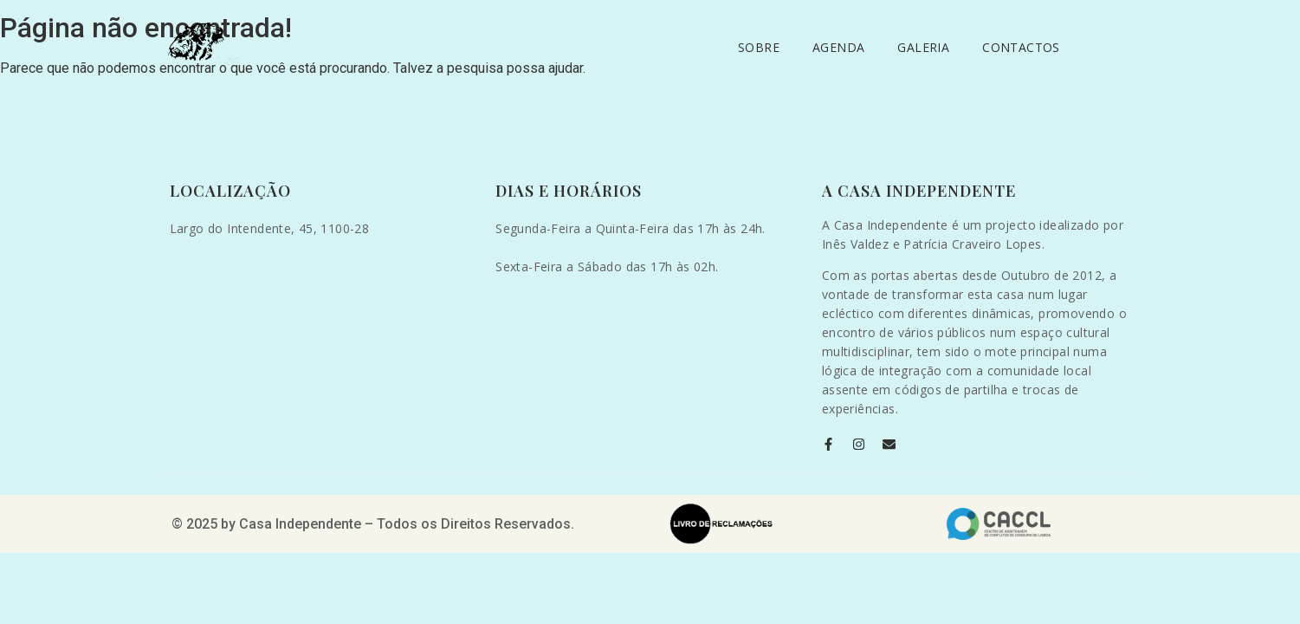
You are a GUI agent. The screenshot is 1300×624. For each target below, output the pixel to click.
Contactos (1021, 47)
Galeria (923, 47)
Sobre (758, 47)
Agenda (838, 47)
